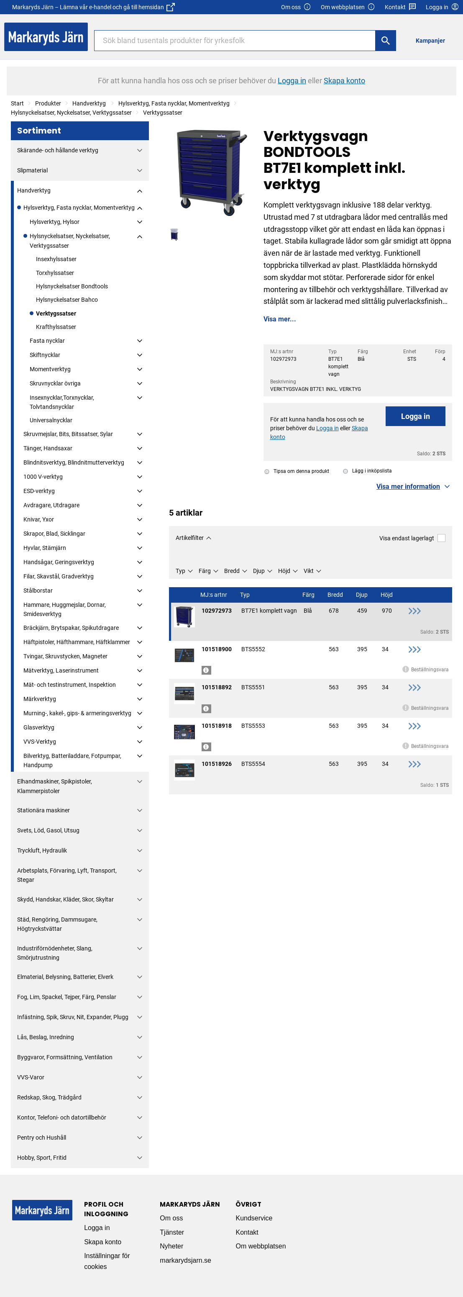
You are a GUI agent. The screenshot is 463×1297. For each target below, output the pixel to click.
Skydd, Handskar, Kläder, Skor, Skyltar (65, 899)
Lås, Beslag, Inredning (45, 1037)
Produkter (48, 103)
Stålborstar (38, 590)
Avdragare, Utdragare (51, 505)
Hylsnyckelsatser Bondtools (72, 286)
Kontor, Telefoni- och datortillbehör (61, 1117)
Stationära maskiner (43, 810)
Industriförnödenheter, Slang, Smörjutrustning (54, 953)
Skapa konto (102, 1242)
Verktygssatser (162, 112)
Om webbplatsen (348, 7)
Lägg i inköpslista (367, 471)
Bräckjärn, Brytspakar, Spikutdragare (71, 627)
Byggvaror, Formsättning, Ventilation (65, 1057)
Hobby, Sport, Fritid (42, 1157)
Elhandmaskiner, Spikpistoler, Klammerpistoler (54, 786)
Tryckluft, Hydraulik (42, 850)
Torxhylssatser (55, 273)
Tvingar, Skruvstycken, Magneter (65, 656)
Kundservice (253, 1218)
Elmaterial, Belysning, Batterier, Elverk (65, 976)
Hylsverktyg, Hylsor (54, 221)
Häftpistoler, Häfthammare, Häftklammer (76, 642)
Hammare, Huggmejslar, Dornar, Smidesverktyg (64, 609)
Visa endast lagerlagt (412, 538)
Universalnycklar (51, 420)
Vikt (309, 571)
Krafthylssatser (56, 327)
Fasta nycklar (47, 340)
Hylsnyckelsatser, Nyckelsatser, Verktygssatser (71, 112)
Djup (259, 571)
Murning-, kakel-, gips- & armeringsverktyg (77, 713)
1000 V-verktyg (43, 476)
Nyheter (171, 1246)
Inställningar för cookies (107, 1261)
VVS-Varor (30, 1077)
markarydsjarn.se (185, 1260)
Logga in (415, 416)
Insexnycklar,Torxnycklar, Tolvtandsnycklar (62, 402)
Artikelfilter (190, 538)
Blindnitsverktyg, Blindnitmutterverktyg (73, 462)
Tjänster (172, 1232)
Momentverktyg (50, 369)
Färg (205, 571)
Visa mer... (279, 319)
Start (17, 103)
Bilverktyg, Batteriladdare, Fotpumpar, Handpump (72, 760)
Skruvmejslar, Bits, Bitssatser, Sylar (68, 434)
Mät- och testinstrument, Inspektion (69, 684)
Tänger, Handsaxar (47, 448)
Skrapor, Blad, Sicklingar (54, 533)
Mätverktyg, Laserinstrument (61, 670)
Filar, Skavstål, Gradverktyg (58, 576)
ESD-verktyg (39, 491)
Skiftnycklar (45, 355)
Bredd (232, 571)
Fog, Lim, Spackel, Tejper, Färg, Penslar (66, 997)
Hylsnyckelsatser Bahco (67, 299)
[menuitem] (433, 40)
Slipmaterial (32, 170)
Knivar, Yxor (38, 519)
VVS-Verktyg (39, 741)
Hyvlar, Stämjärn (44, 547)
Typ (180, 571)
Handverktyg (89, 103)
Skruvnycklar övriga (55, 383)
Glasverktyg (38, 727)
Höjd (284, 571)
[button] (414, 487)
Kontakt (400, 7)
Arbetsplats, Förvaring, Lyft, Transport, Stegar (67, 875)
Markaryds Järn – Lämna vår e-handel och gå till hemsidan (93, 7)
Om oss (296, 7)
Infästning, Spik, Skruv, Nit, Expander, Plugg (72, 1017)
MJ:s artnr (214, 595)
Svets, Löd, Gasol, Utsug (48, 830)
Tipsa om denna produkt (296, 471)
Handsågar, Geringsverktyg (58, 562)
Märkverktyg (39, 699)
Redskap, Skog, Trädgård (49, 1097)
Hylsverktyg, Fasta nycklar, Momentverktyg (174, 103)
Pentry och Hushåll (41, 1137)
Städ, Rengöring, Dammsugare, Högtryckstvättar (57, 924)
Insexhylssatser (56, 259)
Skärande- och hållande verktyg (57, 150)
